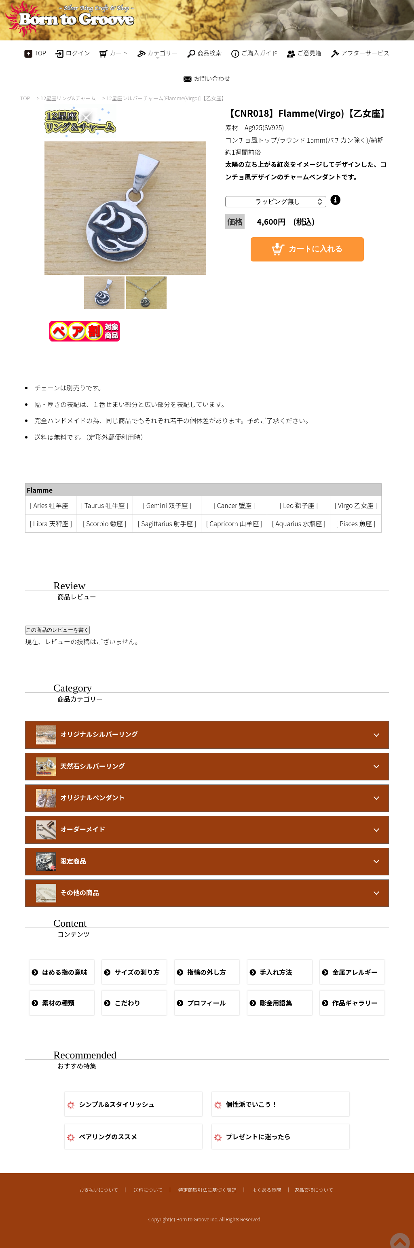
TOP (35, 53)
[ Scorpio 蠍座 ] (105, 523)
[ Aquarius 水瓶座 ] (298, 523)
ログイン (72, 53)
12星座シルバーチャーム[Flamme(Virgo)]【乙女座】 (166, 98)
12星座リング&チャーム (68, 98)
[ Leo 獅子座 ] (298, 505)
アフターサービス (360, 53)
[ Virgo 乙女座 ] (356, 505)
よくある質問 (266, 1189)
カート (113, 53)
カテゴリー (157, 54)
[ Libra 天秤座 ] (51, 523)
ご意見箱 (304, 53)
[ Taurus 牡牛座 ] (104, 505)
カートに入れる (307, 249)
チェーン (47, 387)
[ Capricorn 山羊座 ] (234, 523)
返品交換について (313, 1189)
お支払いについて (98, 1189)
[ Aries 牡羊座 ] (51, 505)
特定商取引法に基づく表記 (207, 1189)
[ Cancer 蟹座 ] (234, 505)
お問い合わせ (207, 78)
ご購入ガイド (254, 53)
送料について (148, 1189)
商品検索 (204, 53)
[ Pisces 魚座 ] (355, 523)
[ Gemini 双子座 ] (167, 505)
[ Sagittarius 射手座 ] (167, 523)
